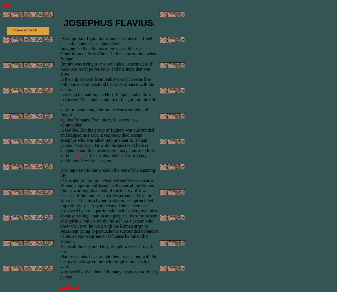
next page (80, 155)
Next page (69, 286)
